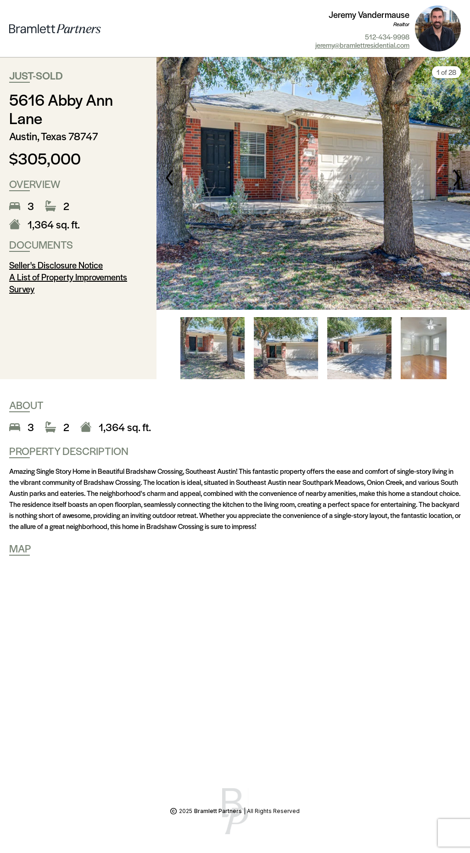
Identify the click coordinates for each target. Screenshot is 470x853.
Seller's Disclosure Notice (56, 265)
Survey (21, 289)
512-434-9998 (387, 36)
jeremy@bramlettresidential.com (362, 45)
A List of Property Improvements (68, 277)
